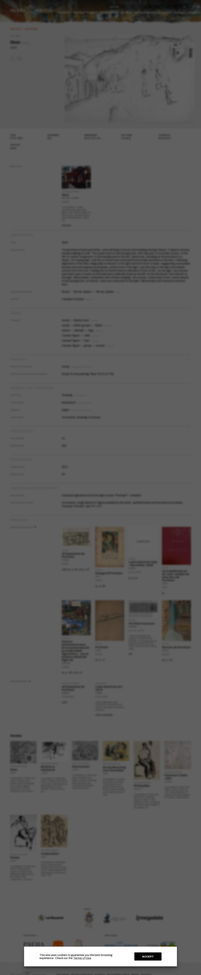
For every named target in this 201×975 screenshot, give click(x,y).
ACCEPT (148, 956)
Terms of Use (82, 958)
